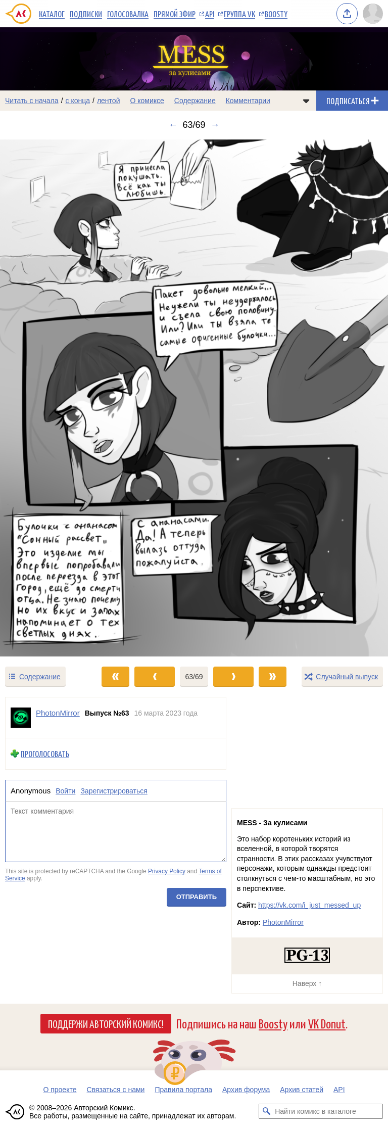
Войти (65, 791)
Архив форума (246, 1090)
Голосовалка (128, 13)
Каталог (52, 13)
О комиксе (147, 101)
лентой (108, 101)
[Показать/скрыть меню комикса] (306, 100)
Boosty (276, 13)
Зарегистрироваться (113, 791)
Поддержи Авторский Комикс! (106, 1023)
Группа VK (239, 13)
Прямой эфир (175, 13)
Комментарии (248, 101)
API (209, 13)
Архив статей (301, 1090)
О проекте (59, 1090)
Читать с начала (32, 101)
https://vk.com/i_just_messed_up (309, 905)
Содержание (195, 101)
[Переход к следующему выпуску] (194, 397)
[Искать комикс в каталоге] (266, 1111)
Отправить (196, 897)
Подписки (86, 13)
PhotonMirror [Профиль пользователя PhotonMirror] (58, 713)
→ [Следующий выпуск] (215, 125)
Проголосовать (45, 753)
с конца (78, 101)
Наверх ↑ (307, 983)
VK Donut (327, 1023)
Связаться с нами (115, 1090)
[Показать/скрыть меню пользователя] (372, 13)
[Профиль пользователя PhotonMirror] (21, 718)
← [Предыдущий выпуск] (172, 125)
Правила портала (183, 1090)
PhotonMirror (283, 922)
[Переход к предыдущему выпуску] (48, 397)
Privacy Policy (166, 871)
